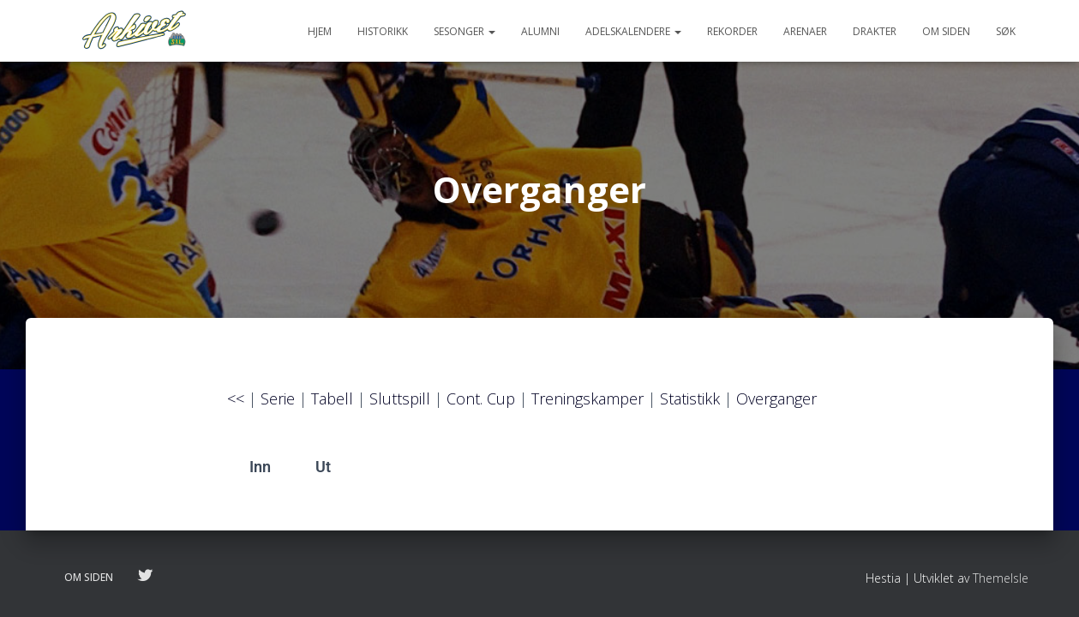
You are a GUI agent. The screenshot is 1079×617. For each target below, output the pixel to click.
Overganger (776, 405)
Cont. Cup (481, 405)
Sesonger (464, 31)
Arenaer (805, 31)
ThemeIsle (1000, 578)
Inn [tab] (260, 473)
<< (235, 405)
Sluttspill (399, 405)
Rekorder (732, 31)
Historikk (382, 31)
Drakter (874, 31)
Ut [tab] (323, 473)
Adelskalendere (633, 31)
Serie (278, 405)
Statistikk (690, 405)
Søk (1006, 31)
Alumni (540, 31)
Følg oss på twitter (144, 576)
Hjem (320, 31)
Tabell (332, 405)
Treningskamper (587, 405)
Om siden (946, 31)
